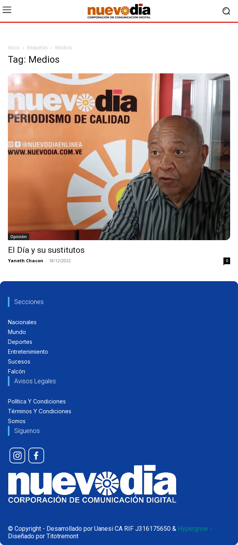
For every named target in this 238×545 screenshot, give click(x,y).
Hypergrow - (195, 528)
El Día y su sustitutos (46, 250)
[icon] (17, 455)
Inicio (14, 47)
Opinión (18, 236)
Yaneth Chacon (25, 260)
